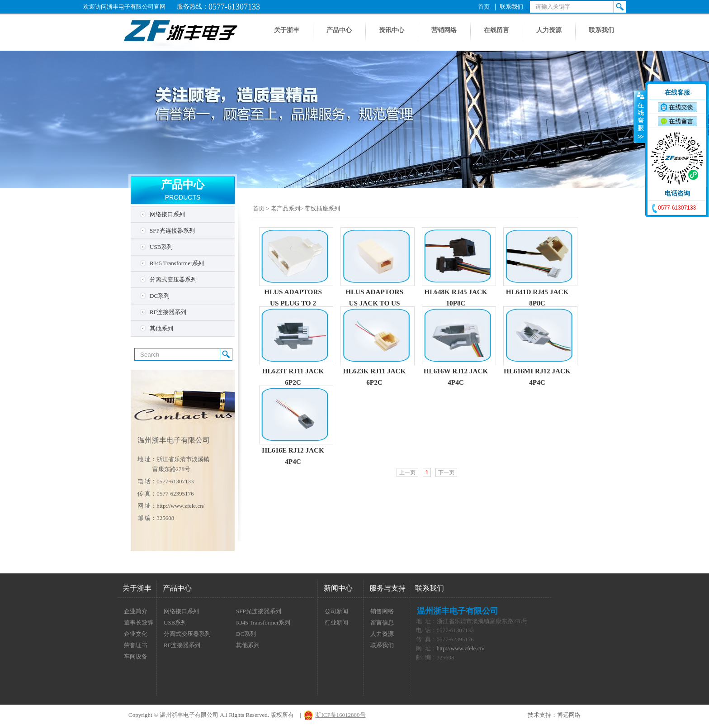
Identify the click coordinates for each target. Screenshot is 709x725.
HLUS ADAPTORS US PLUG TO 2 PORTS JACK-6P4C (293, 303)
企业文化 (135, 633)
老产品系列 (285, 208)
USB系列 (161, 246)
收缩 (639, 116)
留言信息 (382, 622)
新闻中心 (338, 588)
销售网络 (382, 611)
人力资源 (549, 30)
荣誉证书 (135, 645)
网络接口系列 (167, 214)
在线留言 (496, 30)
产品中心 (339, 30)
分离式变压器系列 (173, 279)
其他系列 (161, 328)
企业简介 (135, 611)
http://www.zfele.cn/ (180, 505)
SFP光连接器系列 (172, 230)
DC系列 (160, 295)
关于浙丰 (286, 30)
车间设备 (135, 656)
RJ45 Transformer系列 (177, 263)
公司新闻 (336, 611)
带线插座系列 (322, 208)
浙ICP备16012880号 (340, 714)
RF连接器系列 (168, 312)
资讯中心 (391, 30)
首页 (484, 6)
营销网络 (444, 30)
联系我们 (511, 6)
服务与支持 (387, 588)
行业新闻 (336, 622)
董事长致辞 (138, 622)
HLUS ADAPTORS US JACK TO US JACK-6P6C (374, 303)
